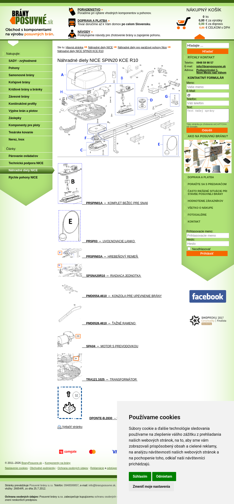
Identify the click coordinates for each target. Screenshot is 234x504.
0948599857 (71, 485)
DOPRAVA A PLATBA (92, 20)
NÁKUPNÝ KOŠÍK (203, 9)
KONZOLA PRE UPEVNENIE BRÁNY (109, 296)
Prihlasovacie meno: (199, 231)
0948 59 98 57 (204, 62)
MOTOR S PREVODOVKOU (97, 346)
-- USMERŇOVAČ (113, 418)
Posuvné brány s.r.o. (41, 485)
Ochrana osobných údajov (73, 468)
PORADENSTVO (89, 9)
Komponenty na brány (57, 462)
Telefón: (191, 99)
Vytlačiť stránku (72, 427)
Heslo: (190, 239)
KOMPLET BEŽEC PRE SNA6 (102, 203)
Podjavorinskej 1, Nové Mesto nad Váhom (211, 71)
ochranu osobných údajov (109, 496)
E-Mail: (191, 91)
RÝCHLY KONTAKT (201, 57)
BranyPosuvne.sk (31, 462)
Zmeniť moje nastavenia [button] (151, 486)
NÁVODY (84, 32)
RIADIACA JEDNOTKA (99, 276)
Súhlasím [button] (140, 476)
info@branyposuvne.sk (211, 66)
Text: (189, 107)
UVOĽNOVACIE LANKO (96, 241)
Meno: (190, 83)
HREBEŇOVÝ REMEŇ (98, 256)
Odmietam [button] (164, 476)
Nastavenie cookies (16, 468)
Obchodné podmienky (42, 468)
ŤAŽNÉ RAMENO (96, 323)
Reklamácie (97, 468)
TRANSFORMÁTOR (97, 379)
